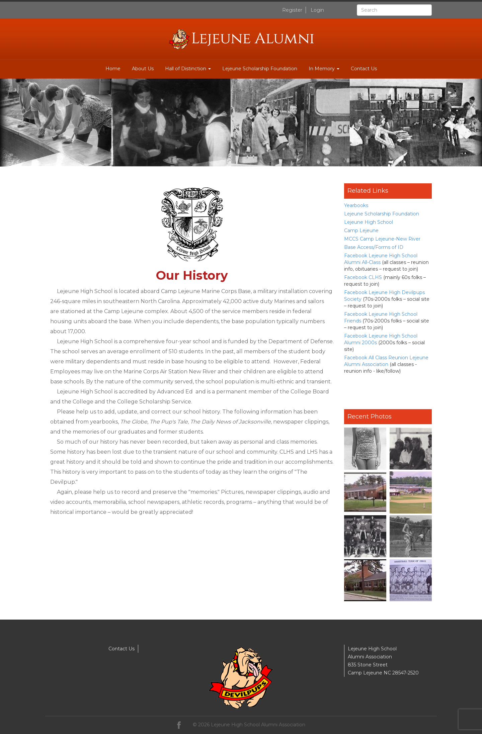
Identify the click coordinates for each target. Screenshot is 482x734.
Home (112, 69)
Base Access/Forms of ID (373, 247)
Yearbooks (356, 205)
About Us (143, 69)
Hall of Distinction (188, 69)
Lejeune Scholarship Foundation (259, 69)
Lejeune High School (368, 222)
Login (317, 10)
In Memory (324, 69)
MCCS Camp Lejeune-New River (382, 239)
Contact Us (364, 69)
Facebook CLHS (363, 277)
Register (292, 10)
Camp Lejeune (361, 230)
